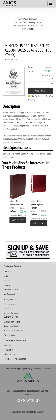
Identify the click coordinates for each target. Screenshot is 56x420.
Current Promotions (12, 321)
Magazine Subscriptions (13, 330)
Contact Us (8, 271)
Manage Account (10, 303)
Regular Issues (8, 157)
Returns (7, 284)
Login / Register (10, 299)
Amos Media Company (35, 411)
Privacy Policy (9, 354)
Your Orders (8, 308)
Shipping (7, 280)
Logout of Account (11, 312)
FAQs (6, 275)
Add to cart (40, 90)
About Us (7, 345)
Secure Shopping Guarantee (15, 358)
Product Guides (10, 335)
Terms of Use (9, 349)
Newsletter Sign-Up (12, 326)
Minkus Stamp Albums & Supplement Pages (33, 153)
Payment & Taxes (11, 289)
